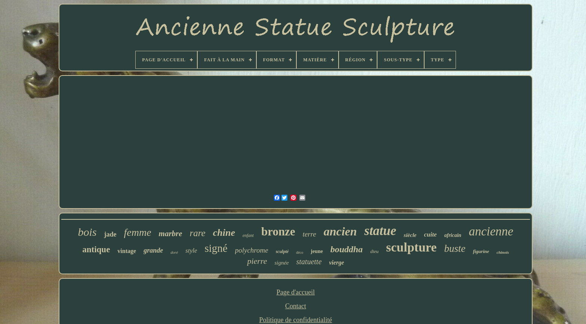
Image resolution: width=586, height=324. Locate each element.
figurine (481, 251)
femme (137, 232)
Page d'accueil (296, 292)
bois (87, 232)
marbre (170, 233)
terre (309, 234)
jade (110, 234)
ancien (340, 231)
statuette (309, 261)
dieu (374, 251)
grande (153, 250)
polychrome (251, 250)
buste (454, 248)
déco (299, 252)
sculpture (411, 247)
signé (215, 248)
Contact (295, 306)
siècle (410, 235)
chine (224, 232)
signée (281, 263)
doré (174, 252)
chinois (503, 252)
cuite (430, 234)
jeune (317, 251)
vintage (126, 251)
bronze (278, 231)
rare (198, 233)
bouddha (346, 249)
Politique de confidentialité (295, 320)
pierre (257, 261)
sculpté (282, 251)
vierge (336, 262)
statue (380, 230)
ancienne (491, 231)
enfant (248, 235)
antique (96, 249)
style (191, 250)
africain (453, 235)
